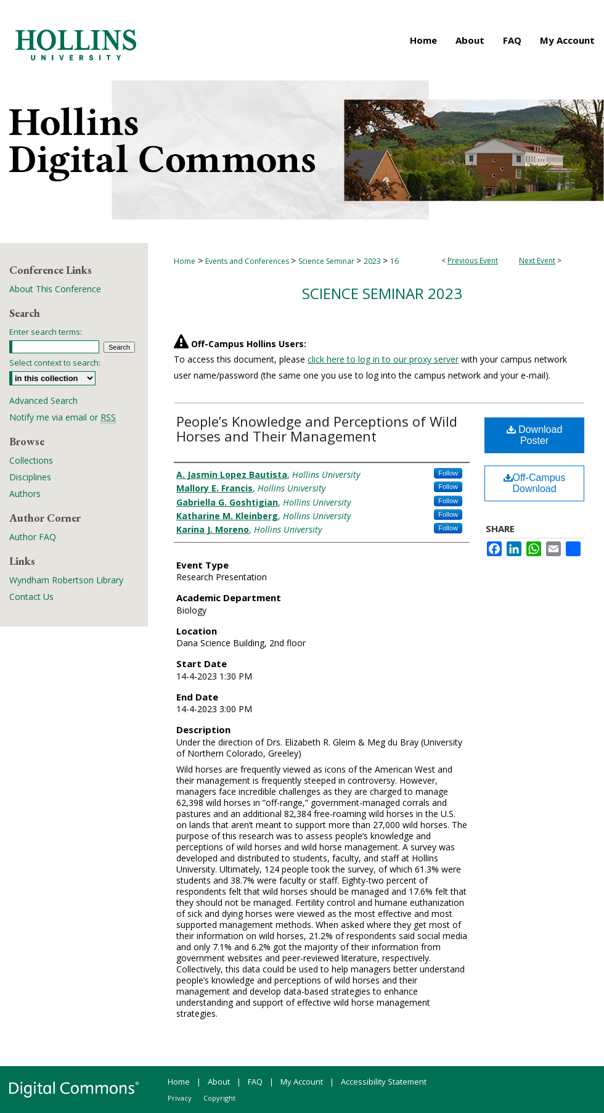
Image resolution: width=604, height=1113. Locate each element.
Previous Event (472, 260)
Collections (31, 460)
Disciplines (30, 477)
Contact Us (31, 596)
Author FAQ (32, 537)
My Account (301, 1081)
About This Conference (55, 289)
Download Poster (535, 435)
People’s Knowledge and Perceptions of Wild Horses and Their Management (316, 428)
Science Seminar (327, 261)
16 (394, 261)
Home (184, 261)
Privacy (180, 1098)
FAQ (255, 1081)
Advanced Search (43, 400)
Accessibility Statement (383, 1081)
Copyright (219, 1098)
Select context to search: (54, 362)
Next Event (537, 260)
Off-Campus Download (535, 483)
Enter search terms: (45, 331)
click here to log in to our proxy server (383, 359)
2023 (373, 261)
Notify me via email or (62, 417)
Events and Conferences (248, 261)
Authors (25, 493)
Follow (448, 473)
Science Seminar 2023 (382, 293)
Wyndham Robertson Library (66, 580)
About (219, 1081)
